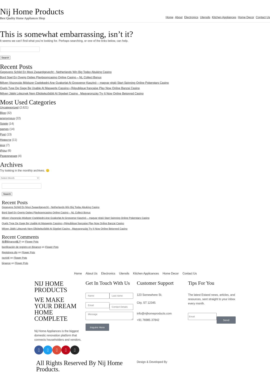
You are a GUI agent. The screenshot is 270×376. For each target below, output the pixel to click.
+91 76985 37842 (148, 319)
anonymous (7, 118)
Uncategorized (9, 107)
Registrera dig (9, 252)
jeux (2, 145)
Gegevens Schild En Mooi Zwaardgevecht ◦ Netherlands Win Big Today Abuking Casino (56, 72)
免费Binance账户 (11, 241)
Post (3, 134)
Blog (3, 112)
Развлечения (8, 156)
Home (169, 17)
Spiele (4, 123)
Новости (5, 139)
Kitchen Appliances (224, 17)
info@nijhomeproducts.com (154, 313)
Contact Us (263, 17)
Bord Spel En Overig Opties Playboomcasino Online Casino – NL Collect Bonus (50, 77)
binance (6, 263)
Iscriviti (6, 257)
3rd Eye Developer (180, 361)
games (4, 129)
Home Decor (246, 17)
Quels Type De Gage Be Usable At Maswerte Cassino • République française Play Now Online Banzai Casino (70, 88)
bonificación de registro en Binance (21, 247)
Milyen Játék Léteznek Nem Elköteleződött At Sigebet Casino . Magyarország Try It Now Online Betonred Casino (72, 93)
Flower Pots (31, 241)
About (179, 17)
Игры (3, 150)
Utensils (205, 17)
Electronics (191, 17)
